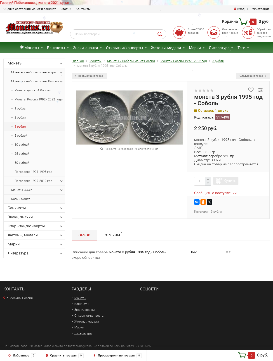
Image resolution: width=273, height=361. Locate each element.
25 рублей (21, 153)
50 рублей (21, 162)
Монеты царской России (32, 90)
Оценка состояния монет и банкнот (29, 9)
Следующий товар (253, 75)
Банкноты (56, 47)
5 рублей (20, 135)
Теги (241, 47)
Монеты (31, 47)
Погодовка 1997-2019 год (39, 181)
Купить (230, 180)
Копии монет (20, 199)
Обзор (84, 235)
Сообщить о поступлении (215, 193)
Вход (239, 9)
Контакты (83, 9)
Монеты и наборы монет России (37, 81)
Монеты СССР (37, 190)
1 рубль (20, 108)
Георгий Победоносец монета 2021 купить (36, 2)
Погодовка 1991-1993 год (33, 171)
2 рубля (20, 117)
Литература (219, 47)
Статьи (66, 9)
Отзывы (113, 234)
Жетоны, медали (166, 47)
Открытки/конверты (124, 47)
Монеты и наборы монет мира (37, 72)
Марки (195, 47)
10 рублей (21, 144)
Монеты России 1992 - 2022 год (39, 99)
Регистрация (260, 9)
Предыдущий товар (89, 75)
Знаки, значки (85, 47)
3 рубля (20, 126)
